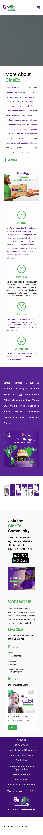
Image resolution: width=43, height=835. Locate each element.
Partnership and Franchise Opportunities (21, 768)
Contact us (21, 760)
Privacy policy (21, 779)
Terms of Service (21, 774)
